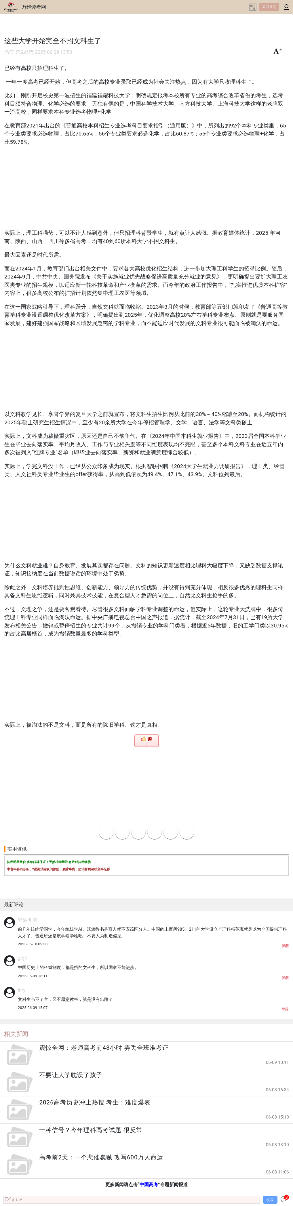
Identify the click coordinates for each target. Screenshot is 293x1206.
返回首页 (269, 7)
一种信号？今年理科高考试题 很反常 (90, 1130)
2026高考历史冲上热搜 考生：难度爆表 (94, 1102)
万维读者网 (34, 7)
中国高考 (149, 1184)
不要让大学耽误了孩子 (70, 1075)
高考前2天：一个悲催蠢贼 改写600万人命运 (101, 1157)
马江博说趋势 (19, 52)
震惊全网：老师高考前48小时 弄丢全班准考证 (103, 1047)
